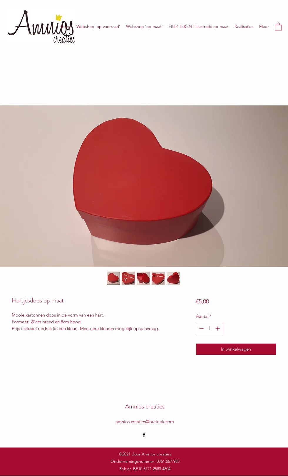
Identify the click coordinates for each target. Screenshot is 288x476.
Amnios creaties (145, 406)
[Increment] (218, 328)
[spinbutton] (209, 328)
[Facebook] (144, 435)
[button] (278, 26)
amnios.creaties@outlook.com (144, 421)
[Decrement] (201, 328)
